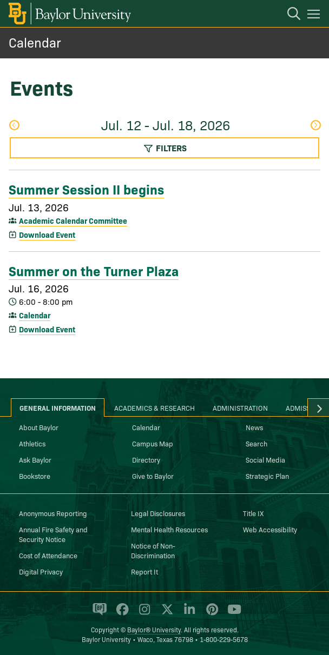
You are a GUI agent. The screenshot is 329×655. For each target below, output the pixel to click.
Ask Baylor (35, 459)
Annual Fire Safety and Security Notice (53, 534)
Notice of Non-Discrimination (153, 550)
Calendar (35, 42)
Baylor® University (154, 629)
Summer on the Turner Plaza (94, 270)
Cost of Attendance (48, 555)
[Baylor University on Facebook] (120, 614)
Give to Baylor (153, 475)
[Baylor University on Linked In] (187, 614)
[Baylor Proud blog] (98, 614)
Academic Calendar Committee (73, 220)
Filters (165, 147)
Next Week (315, 125)
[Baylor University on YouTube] (231, 614)
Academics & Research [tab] (154, 407)
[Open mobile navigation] (315, 15)
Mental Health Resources (169, 529)
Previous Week (14, 125)
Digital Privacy (41, 571)
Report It (144, 571)
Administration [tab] (240, 407)
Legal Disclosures (158, 513)
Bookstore (34, 475)
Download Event (47, 234)
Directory (146, 459)
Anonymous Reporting (53, 513)
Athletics (32, 443)
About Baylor (38, 427)
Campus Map (152, 443)
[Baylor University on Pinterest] (210, 614)
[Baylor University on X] (165, 614)
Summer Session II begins (86, 188)
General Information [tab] (57, 407)
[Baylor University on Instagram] (142, 614)
